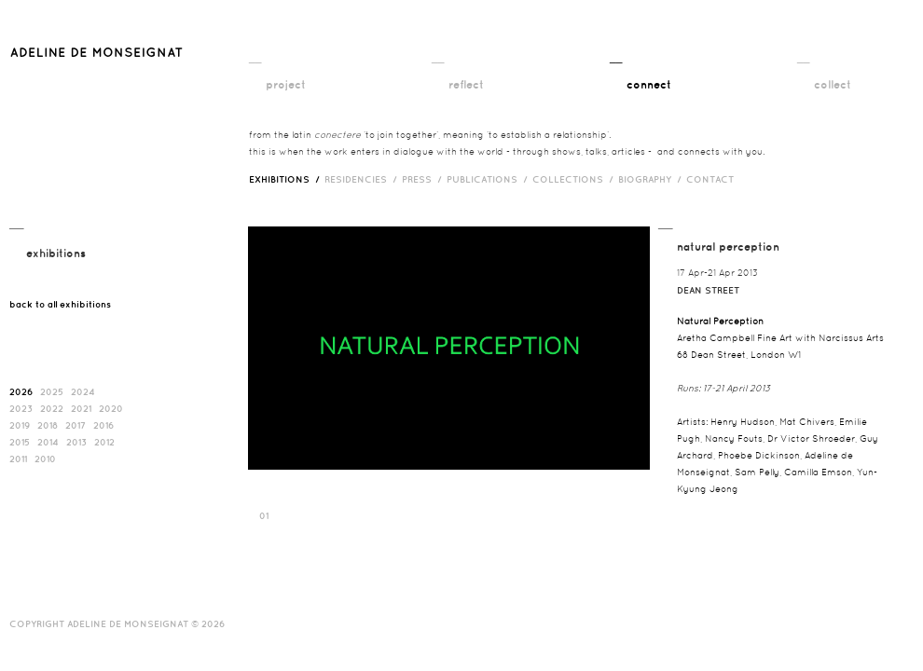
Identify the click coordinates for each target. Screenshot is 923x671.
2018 (47, 425)
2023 (21, 408)
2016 (103, 425)
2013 (76, 441)
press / (424, 179)
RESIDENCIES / (363, 179)
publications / (489, 179)
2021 (81, 408)
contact (710, 179)
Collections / (575, 179)
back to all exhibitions (60, 303)
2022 (51, 408)
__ (255, 56)
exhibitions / (286, 179)
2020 (111, 408)
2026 (21, 391)
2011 (18, 458)
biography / (652, 179)
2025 (51, 391)
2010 (45, 458)
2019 (19, 425)
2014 (48, 441)
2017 (75, 425)
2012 (104, 441)
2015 (19, 441)
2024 (83, 391)
